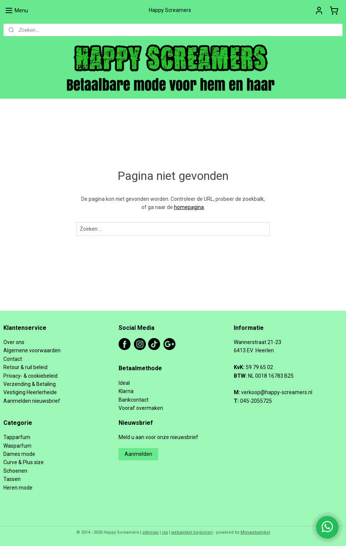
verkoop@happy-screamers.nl (276, 392)
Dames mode (19, 454)
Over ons (13, 342)
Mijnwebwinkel (255, 532)
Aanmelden (138, 454)
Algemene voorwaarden (32, 350)
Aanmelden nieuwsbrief (31, 401)
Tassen (12, 479)
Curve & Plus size (23, 462)
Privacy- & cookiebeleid (30, 376)
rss (165, 532)
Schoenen (15, 471)
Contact (12, 359)
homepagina (189, 207)
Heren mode (18, 488)
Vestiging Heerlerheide (30, 392)
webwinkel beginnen (192, 532)
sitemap (151, 532)
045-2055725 (256, 401)
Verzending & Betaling (29, 384)
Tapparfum (16, 437)
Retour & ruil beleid (25, 367)
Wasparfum (17, 446)
